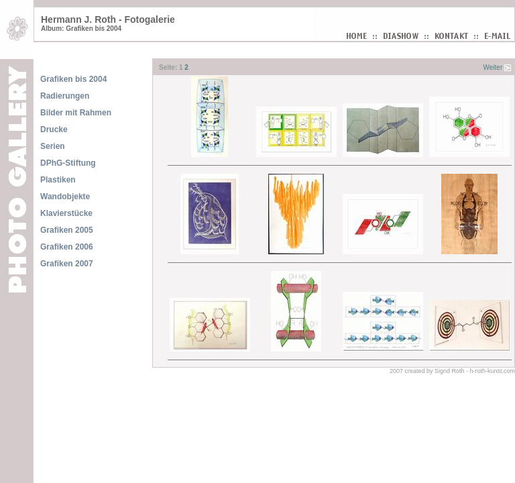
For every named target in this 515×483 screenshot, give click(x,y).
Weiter (493, 67)
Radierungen (64, 96)
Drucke (54, 129)
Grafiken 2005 (66, 230)
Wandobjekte (65, 196)
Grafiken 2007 (66, 263)
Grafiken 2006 (66, 247)
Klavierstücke (66, 213)
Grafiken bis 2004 (73, 79)
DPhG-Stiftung (68, 163)
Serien (52, 146)
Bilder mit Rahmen (75, 112)
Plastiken (58, 179)
